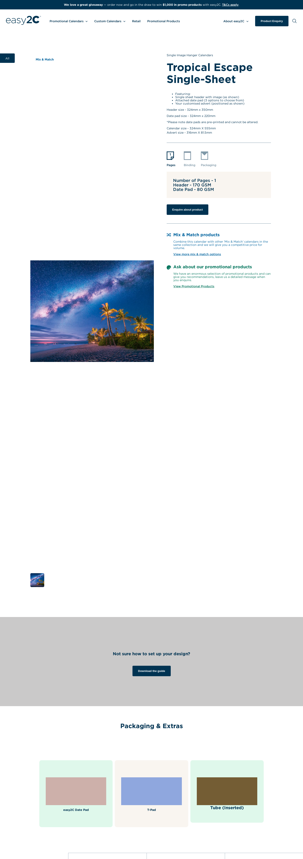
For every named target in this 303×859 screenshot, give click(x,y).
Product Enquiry (272, 21)
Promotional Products (163, 21)
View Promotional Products (193, 286)
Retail (136, 21)
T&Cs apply (230, 4)
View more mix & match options (197, 254)
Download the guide (151, 671)
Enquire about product (187, 209)
